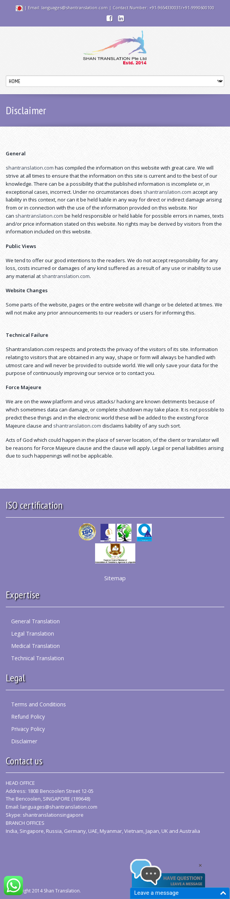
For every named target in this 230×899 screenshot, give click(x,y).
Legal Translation (32, 633)
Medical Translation (35, 645)
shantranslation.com (30, 167)
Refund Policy (28, 716)
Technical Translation (37, 658)
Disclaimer (24, 741)
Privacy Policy (28, 729)
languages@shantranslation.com (58, 806)
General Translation (35, 621)
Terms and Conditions (38, 704)
